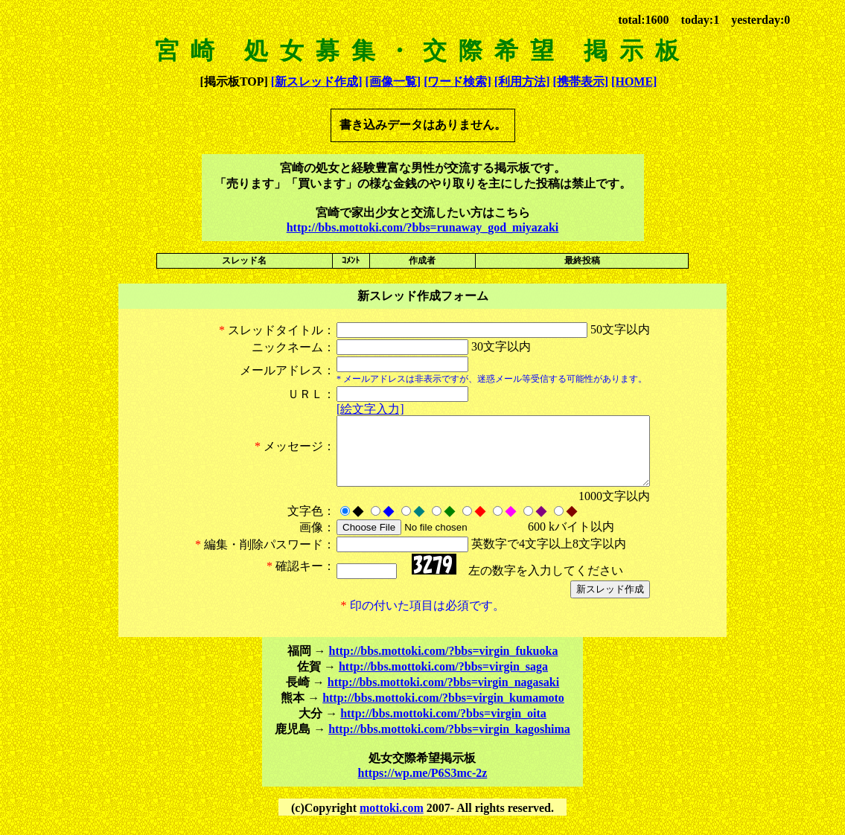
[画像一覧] (393, 81)
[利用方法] (522, 81)
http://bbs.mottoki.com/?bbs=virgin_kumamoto (443, 711)
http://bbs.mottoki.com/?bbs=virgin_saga (443, 680)
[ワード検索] (457, 81)
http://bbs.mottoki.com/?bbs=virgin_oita (443, 726)
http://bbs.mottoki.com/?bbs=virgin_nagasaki (443, 695)
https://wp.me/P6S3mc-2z (423, 786)
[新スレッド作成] (317, 81)
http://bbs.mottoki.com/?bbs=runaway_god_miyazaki (423, 227)
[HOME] (634, 81)
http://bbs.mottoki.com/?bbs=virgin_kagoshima (449, 742)
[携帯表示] (580, 81)
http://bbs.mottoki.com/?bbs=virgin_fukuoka (443, 664)
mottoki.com (392, 821)
